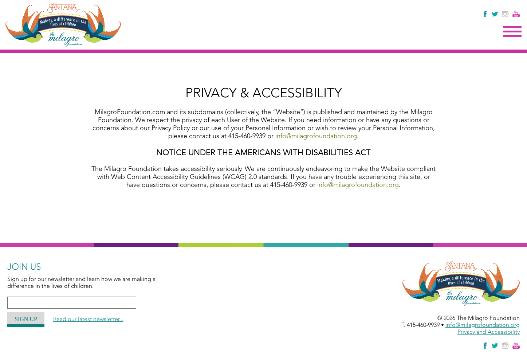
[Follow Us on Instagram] (506, 14)
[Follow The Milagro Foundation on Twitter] (494, 14)
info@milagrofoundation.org (316, 136)
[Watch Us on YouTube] (516, 14)
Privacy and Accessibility (488, 331)
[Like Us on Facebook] (485, 14)
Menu (512, 32)
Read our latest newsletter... (88, 319)
